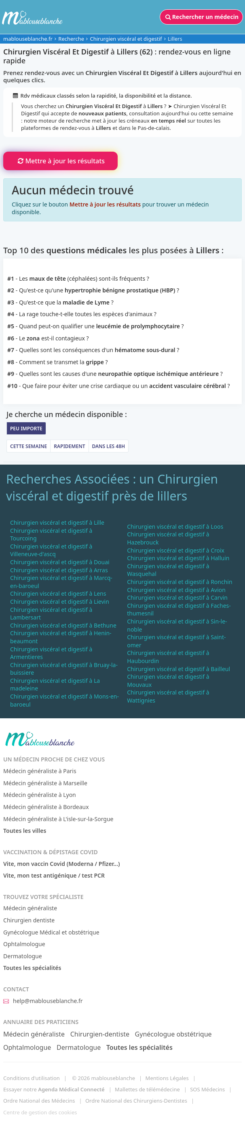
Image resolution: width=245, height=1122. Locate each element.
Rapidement (69, 446)
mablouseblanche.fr (28, 38)
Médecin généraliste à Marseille (45, 783)
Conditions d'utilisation (31, 1078)
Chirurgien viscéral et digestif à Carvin (177, 597)
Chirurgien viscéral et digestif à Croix (175, 550)
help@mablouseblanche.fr (43, 1001)
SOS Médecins (207, 1089)
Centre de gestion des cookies (40, 1112)
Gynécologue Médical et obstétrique (51, 932)
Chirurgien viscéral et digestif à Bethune (63, 625)
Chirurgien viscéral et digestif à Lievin (59, 601)
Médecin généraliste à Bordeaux (46, 807)
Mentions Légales (167, 1078)
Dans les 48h (108, 446)
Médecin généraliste (30, 908)
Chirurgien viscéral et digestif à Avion (176, 590)
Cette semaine (28, 446)
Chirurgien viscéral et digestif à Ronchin (179, 582)
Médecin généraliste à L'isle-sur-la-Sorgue (58, 819)
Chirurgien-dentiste (99, 1034)
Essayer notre (54, 1089)
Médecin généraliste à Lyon (39, 795)
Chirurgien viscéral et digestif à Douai (60, 562)
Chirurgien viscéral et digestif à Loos (175, 526)
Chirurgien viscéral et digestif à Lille (57, 522)
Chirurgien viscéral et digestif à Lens (58, 593)
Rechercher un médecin (201, 17)
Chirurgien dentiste (29, 920)
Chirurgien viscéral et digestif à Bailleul (178, 669)
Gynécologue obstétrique (173, 1034)
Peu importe (26, 428)
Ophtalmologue (24, 944)
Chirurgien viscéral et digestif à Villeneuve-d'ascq (51, 550)
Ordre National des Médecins (39, 1100)
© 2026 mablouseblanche (103, 1078)
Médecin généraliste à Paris (39, 771)
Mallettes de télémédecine (147, 1089)
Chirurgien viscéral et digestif (126, 38)
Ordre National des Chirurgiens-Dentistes (136, 1100)
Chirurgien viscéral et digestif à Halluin (178, 558)
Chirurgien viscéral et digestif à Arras (59, 570)
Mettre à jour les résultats (60, 160)
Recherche (71, 38)
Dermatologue (22, 956)
